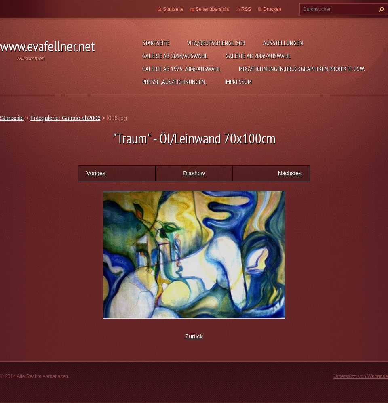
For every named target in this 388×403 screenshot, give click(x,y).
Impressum (238, 82)
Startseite (155, 43)
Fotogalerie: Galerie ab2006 (65, 118)
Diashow (194, 173)
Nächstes (290, 173)
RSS (246, 9)
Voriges (95, 173)
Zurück (194, 336)
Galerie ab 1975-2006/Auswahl (181, 69)
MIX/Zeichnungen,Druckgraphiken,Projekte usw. (302, 69)
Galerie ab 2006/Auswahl (258, 56)
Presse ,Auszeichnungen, (174, 82)
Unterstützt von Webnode (360, 376)
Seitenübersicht (212, 9)
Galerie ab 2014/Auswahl (175, 56)
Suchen (380, 9)
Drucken (272, 9)
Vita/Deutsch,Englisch (216, 43)
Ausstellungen (283, 43)
